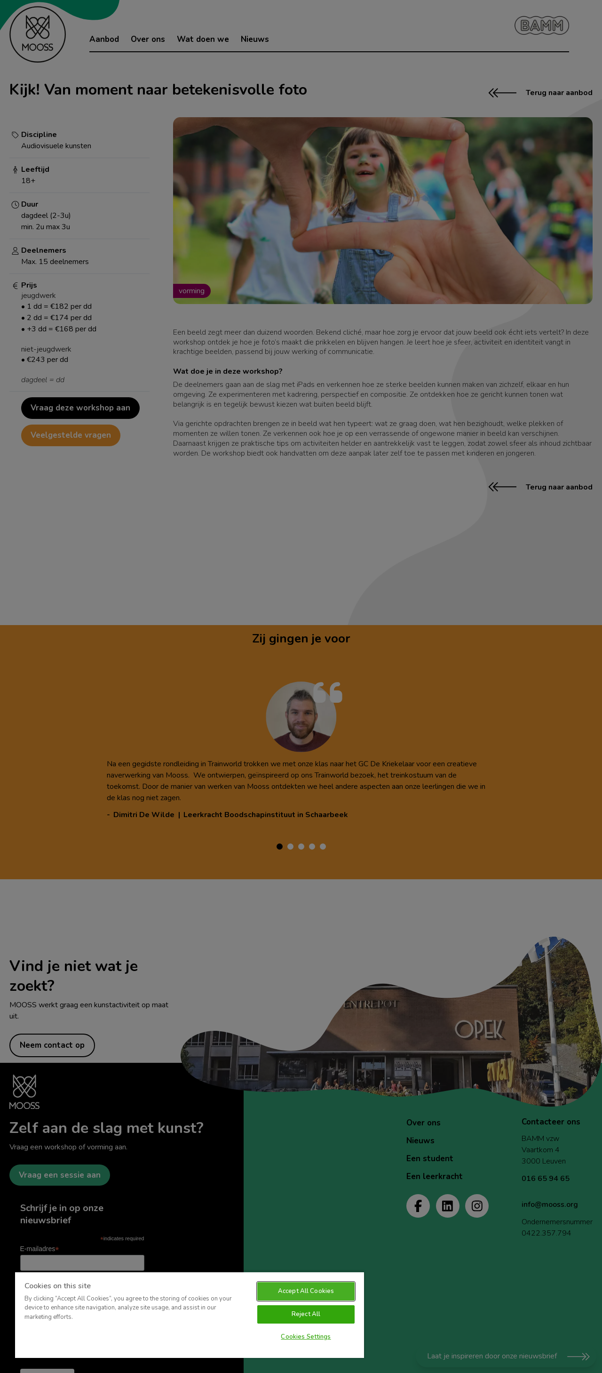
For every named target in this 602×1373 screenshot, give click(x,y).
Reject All (306, 1314)
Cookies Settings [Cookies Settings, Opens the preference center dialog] (306, 1337)
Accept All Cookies (306, 1291)
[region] (189, 1314)
